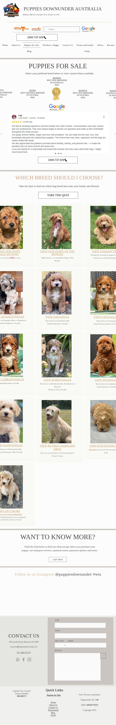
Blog (53, 713)
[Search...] (62, 29)
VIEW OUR (47, 251)
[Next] (115, 134)
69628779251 (92, 705)
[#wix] (97, 574)
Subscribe (92, 450)
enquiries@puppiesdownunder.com (23, 647)
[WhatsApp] (18, 659)
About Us (53, 705)
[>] (103, 656)
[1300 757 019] (36, 37)
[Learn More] (58, 559)
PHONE (70, 641)
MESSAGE (58, 650)
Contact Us (53, 707)
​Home (53, 702)
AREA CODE (59, 641)
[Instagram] (29, 659)
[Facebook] (23, 659)
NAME (57, 620)
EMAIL (57, 631)
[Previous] (1, 134)
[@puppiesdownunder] (73, 574)
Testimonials (53, 710)
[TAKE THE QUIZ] (58, 195)
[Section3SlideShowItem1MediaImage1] (55, 153)
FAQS (53, 715)
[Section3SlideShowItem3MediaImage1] (58, 153)
